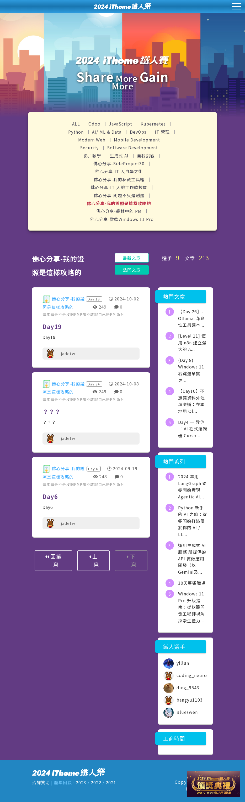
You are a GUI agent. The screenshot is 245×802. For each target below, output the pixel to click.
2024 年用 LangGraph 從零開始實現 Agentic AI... (192, 486)
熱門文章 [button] (132, 270)
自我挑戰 (146, 155)
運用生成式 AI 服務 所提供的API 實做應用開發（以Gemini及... (192, 558)
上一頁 (93, 560)
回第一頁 (53, 560)
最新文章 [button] (132, 258)
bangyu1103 (183, 700)
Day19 (52, 326)
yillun (176, 663)
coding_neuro (185, 675)
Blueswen (180, 712)
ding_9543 (181, 687)
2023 (81, 782)
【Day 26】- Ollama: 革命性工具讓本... (191, 318)
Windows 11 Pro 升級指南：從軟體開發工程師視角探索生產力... (191, 606)
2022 (96, 782)
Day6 (50, 496)
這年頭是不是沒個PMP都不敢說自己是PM (79, 314)
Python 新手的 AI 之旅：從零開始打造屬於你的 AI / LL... (192, 520)
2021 (111, 782)
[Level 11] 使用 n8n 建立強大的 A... (192, 342)
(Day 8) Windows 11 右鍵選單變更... (191, 370)
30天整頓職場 (192, 583)
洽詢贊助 (41, 782)
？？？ (51, 411)
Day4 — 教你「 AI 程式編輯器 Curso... (192, 429)
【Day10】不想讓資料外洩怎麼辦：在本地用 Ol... (191, 401)
